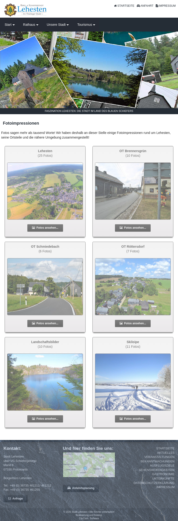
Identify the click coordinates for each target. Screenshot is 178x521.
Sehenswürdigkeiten (157, 472)
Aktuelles (166, 455)
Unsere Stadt (56, 24)
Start (8, 24)
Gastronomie (163, 476)
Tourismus (84, 24)
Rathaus (29, 24)
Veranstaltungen (159, 459)
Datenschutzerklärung (154, 485)
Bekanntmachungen (157, 463)
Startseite (165, 451)
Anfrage (15, 500)
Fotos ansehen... (45, 230)
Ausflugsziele (162, 468)
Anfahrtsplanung (80, 490)
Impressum (165, 489)
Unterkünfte (163, 481)
